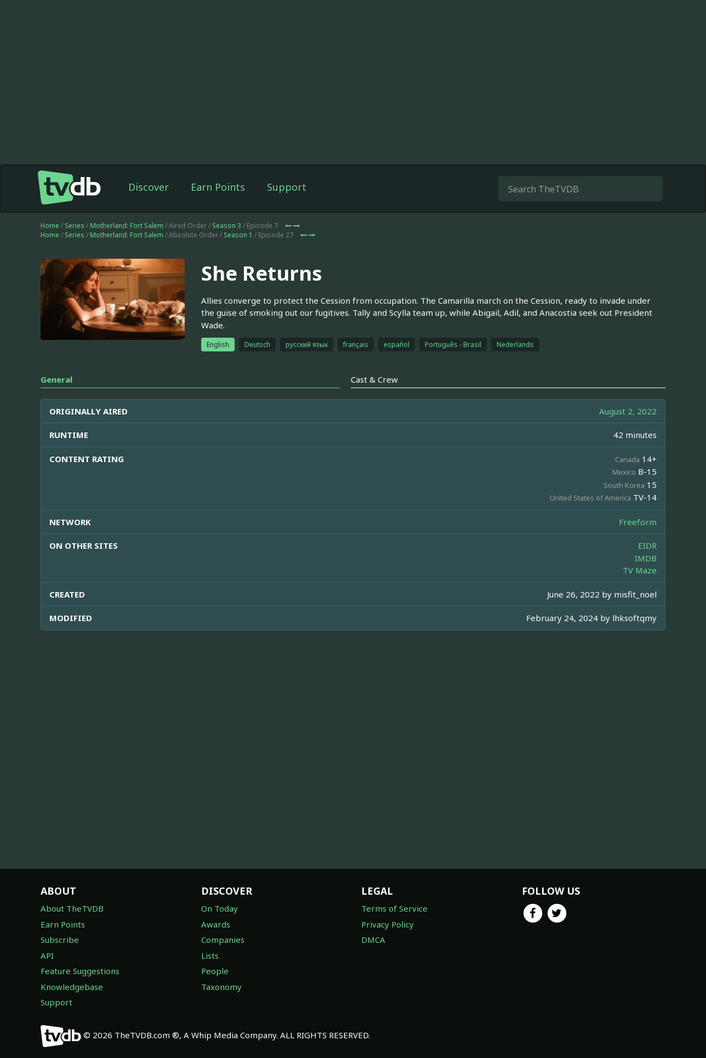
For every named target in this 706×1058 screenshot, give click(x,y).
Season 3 (226, 225)
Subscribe (60, 939)
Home (50, 225)
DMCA (373, 939)
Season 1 (238, 235)
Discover (148, 187)
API (47, 955)
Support (286, 187)
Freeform (638, 521)
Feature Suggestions (80, 970)
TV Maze (640, 570)
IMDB (646, 558)
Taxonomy (221, 986)
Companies (222, 939)
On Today (219, 908)
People (215, 970)
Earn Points (218, 187)
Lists (210, 955)
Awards (215, 924)
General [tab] (56, 379)
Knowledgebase (72, 986)
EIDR (647, 545)
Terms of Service (394, 908)
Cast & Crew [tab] (374, 379)
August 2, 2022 (628, 411)
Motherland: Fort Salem (126, 225)
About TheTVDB (72, 908)
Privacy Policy (387, 924)
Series (74, 225)
